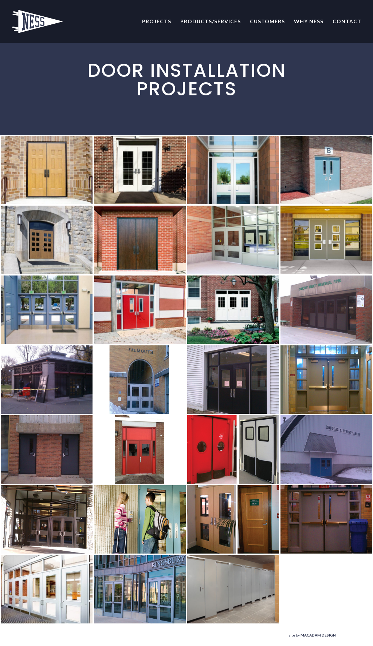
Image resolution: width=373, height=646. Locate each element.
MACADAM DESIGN (318, 635)
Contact (347, 21)
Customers (267, 21)
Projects (156, 21)
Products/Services (210, 21)
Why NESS (308, 21)
